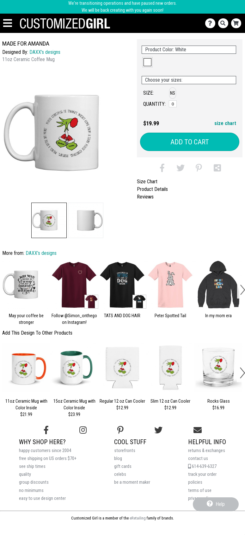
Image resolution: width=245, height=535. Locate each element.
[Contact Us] (211, 23)
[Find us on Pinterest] (120, 430)
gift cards (123, 466)
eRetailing (138, 518)
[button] (49, 220)
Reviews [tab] (145, 197)
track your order (202, 474)
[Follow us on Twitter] (158, 430)
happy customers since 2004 (45, 450)
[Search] (224, 23)
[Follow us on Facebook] (46, 430)
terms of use (199, 490)
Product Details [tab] (152, 189)
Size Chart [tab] (147, 182)
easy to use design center (42, 498)
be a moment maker (132, 482)
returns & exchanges (206, 450)
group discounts (34, 482)
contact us (198, 458)
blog (118, 458)
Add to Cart (189, 142)
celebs (120, 474)
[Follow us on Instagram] (83, 430)
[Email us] (197, 430)
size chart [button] (225, 123)
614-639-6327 (202, 466)
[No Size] (173, 103)
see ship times (32, 466)
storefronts (124, 450)
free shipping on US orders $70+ (48, 458)
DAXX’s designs (44, 52)
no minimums (31, 490)
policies (195, 482)
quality (25, 474)
